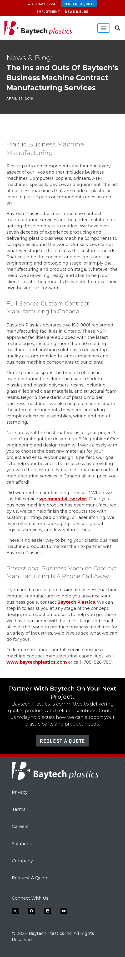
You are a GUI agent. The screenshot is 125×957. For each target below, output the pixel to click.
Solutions (22, 843)
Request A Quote (30, 878)
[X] (15, 911)
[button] (117, 28)
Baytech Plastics (76, 602)
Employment (48, 11)
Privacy (20, 792)
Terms (18, 809)
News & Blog (77, 11)
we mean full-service (63, 498)
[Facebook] (31, 911)
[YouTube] (63, 911)
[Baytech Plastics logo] (38, 28)
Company (22, 860)
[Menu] (104, 28)
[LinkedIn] (47, 911)
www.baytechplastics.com (36, 662)
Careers (20, 826)
